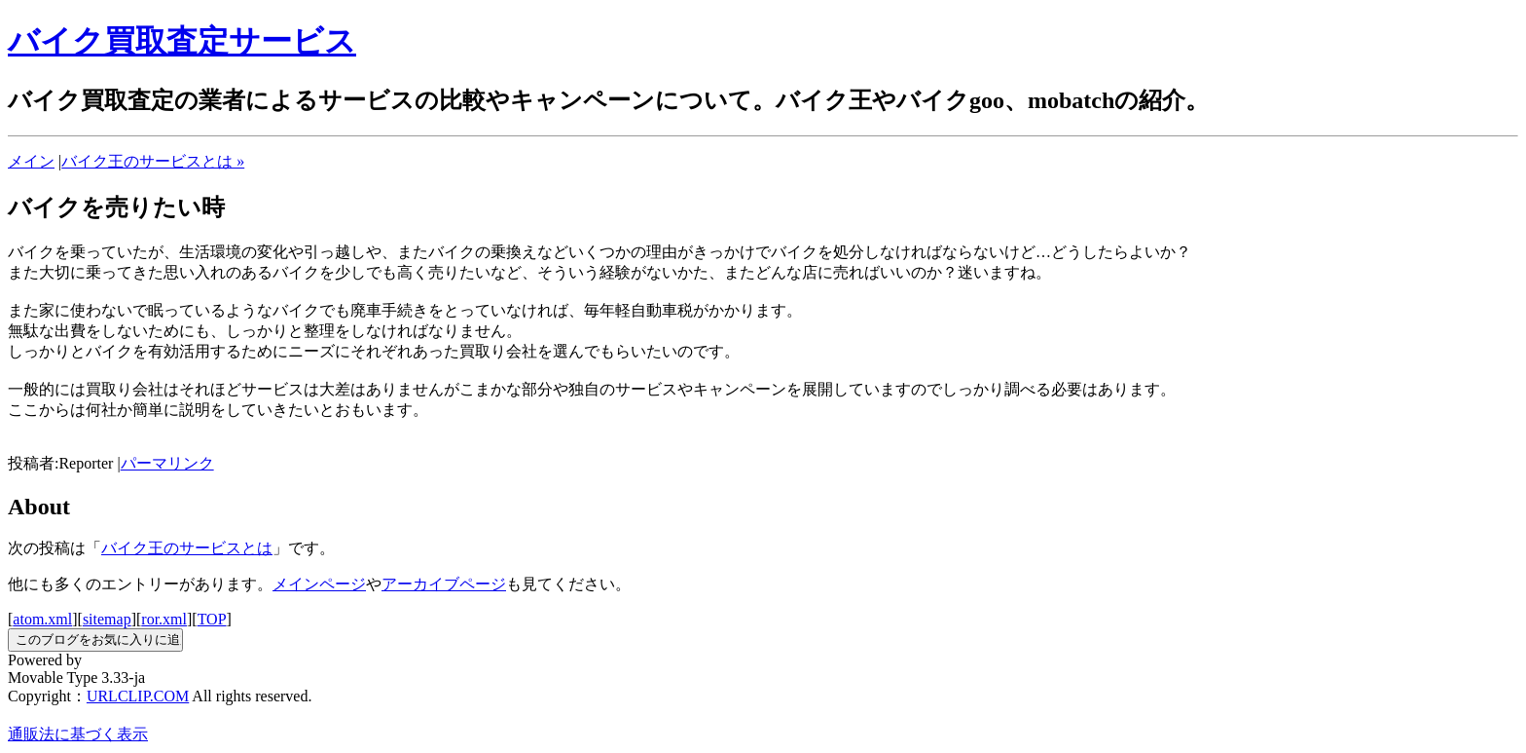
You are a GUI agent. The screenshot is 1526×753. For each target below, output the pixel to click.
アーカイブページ (444, 584)
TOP (212, 619)
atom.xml (42, 619)
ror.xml (164, 619)
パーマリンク (167, 463)
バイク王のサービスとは (186, 548)
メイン (31, 161)
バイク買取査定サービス (182, 40)
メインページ (319, 584)
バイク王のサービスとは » (152, 161)
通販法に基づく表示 (78, 734)
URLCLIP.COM (138, 696)
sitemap (107, 619)
